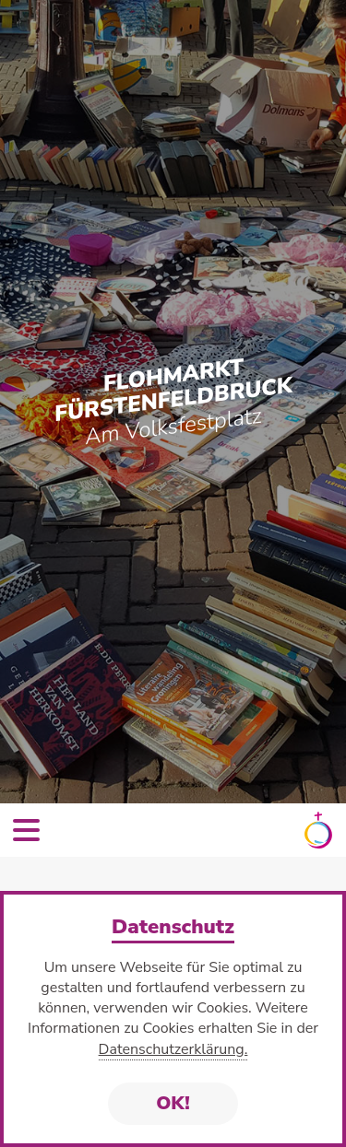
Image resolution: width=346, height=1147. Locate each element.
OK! (173, 1103)
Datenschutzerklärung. (173, 1049)
